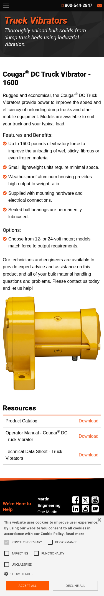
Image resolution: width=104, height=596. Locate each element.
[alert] (52, 555)
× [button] (99, 520)
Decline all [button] (75, 585)
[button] (52, 573)
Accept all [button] (28, 585)
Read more (75, 533)
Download (88, 421)
